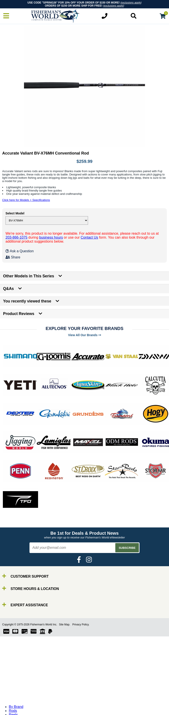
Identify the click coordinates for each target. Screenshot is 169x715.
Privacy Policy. (80, 624)
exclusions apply (131, 2)
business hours (51, 237)
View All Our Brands (84, 335)
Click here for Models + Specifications (26, 200)
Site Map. (64, 624)
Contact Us (89, 237)
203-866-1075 (17, 237)
